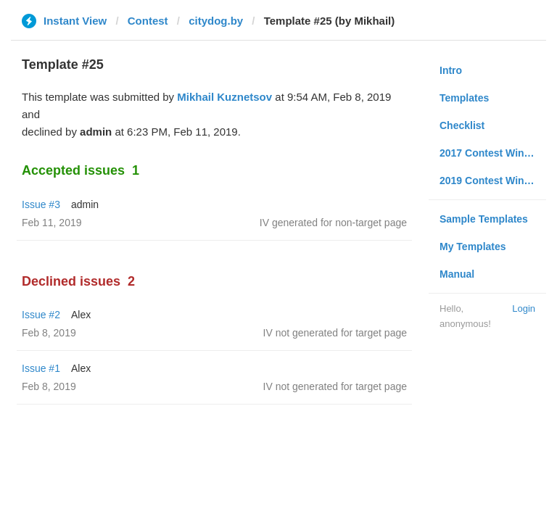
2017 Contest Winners (492, 153)
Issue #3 (41, 204)
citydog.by (216, 20)
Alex (81, 314)
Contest (148, 20)
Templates (464, 98)
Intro (451, 70)
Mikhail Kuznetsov (224, 97)
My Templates (473, 246)
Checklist (462, 125)
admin (85, 204)
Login (523, 308)
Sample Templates (484, 219)
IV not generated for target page (335, 333)
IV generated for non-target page (333, 222)
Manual (457, 274)
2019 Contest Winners (492, 180)
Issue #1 (41, 368)
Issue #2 (41, 314)
